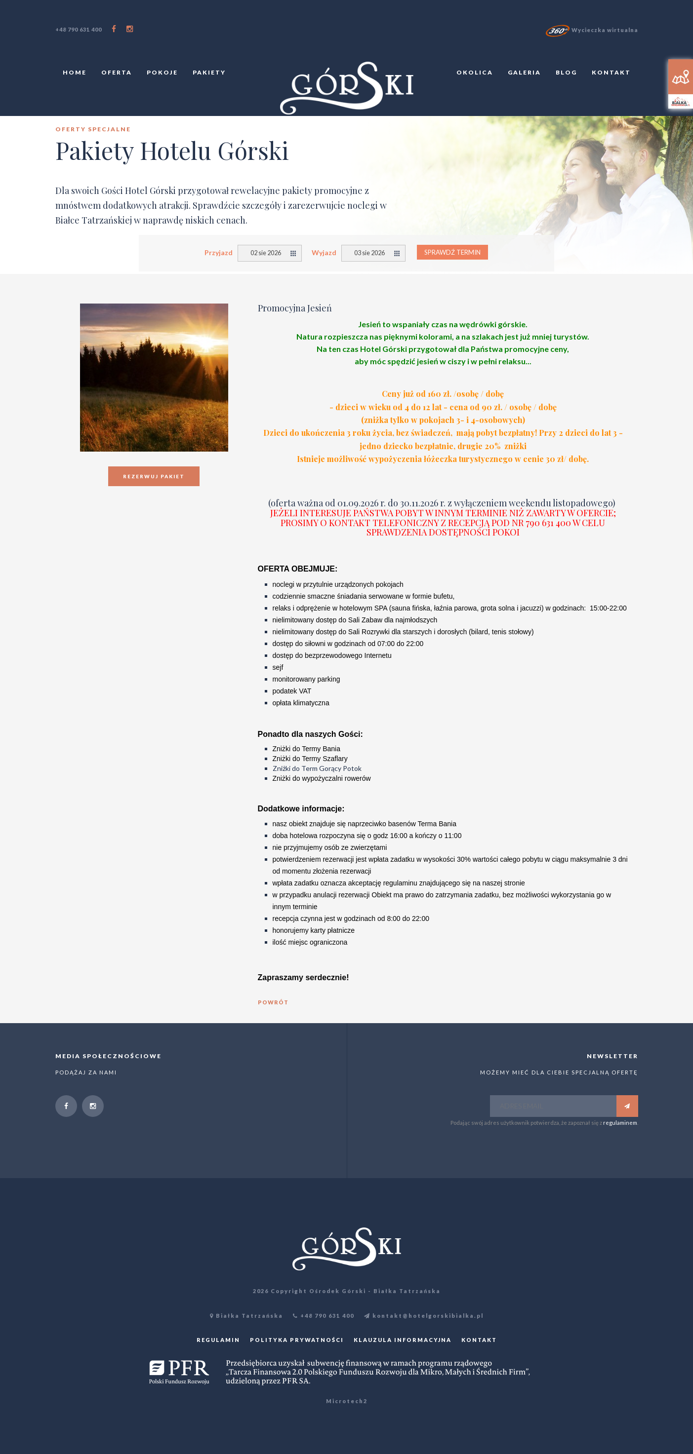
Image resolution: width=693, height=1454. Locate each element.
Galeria (524, 72)
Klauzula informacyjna (402, 1340)
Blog (566, 72)
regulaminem (620, 1122)
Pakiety (209, 72)
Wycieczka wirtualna (591, 30)
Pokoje (162, 72)
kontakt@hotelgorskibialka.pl (424, 1315)
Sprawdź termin (452, 252)
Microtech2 (346, 1401)
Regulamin (218, 1340)
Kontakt (611, 72)
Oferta (116, 72)
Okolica (474, 72)
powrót (273, 1002)
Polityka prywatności (297, 1340)
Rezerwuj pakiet (154, 476)
